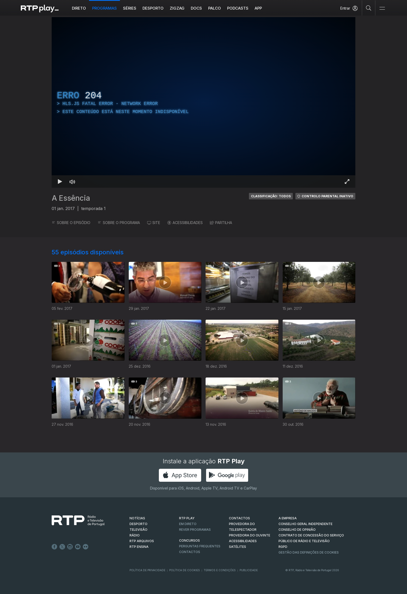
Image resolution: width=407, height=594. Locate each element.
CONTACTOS (239, 518)
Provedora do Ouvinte (249, 535)
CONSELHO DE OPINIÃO (297, 530)
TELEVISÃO (138, 530)
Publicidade (249, 570)
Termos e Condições (220, 570)
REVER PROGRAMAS (195, 530)
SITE (153, 222)
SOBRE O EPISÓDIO (71, 222)
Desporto (153, 8)
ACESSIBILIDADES (185, 222)
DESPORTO (138, 524)
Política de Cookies (184, 570)
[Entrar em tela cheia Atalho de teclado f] (347, 181)
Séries (129, 8)
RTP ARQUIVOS (142, 541)
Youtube (78, 547)
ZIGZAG (177, 8)
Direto (79, 8)
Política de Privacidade (147, 570)
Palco (214, 8)
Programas (104, 8)
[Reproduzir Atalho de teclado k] (60, 181)
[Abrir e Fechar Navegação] (382, 8)
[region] (203, 102)
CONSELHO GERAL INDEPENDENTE (306, 524)
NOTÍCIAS (137, 518)
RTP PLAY (187, 518)
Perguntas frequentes (199, 546)
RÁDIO (135, 535)
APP (258, 8)
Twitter (62, 547)
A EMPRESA (288, 518)
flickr (86, 547)
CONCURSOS (189, 540)
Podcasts (237, 8)
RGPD (283, 547)
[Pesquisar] (368, 8)
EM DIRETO (187, 524)
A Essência (71, 198)
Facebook (54, 547)
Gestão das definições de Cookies (309, 552)
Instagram (70, 547)
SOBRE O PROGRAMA (119, 222)
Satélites (237, 547)
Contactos (189, 552)
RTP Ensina (139, 547)
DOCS (196, 8)
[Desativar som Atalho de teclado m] (72, 181)
